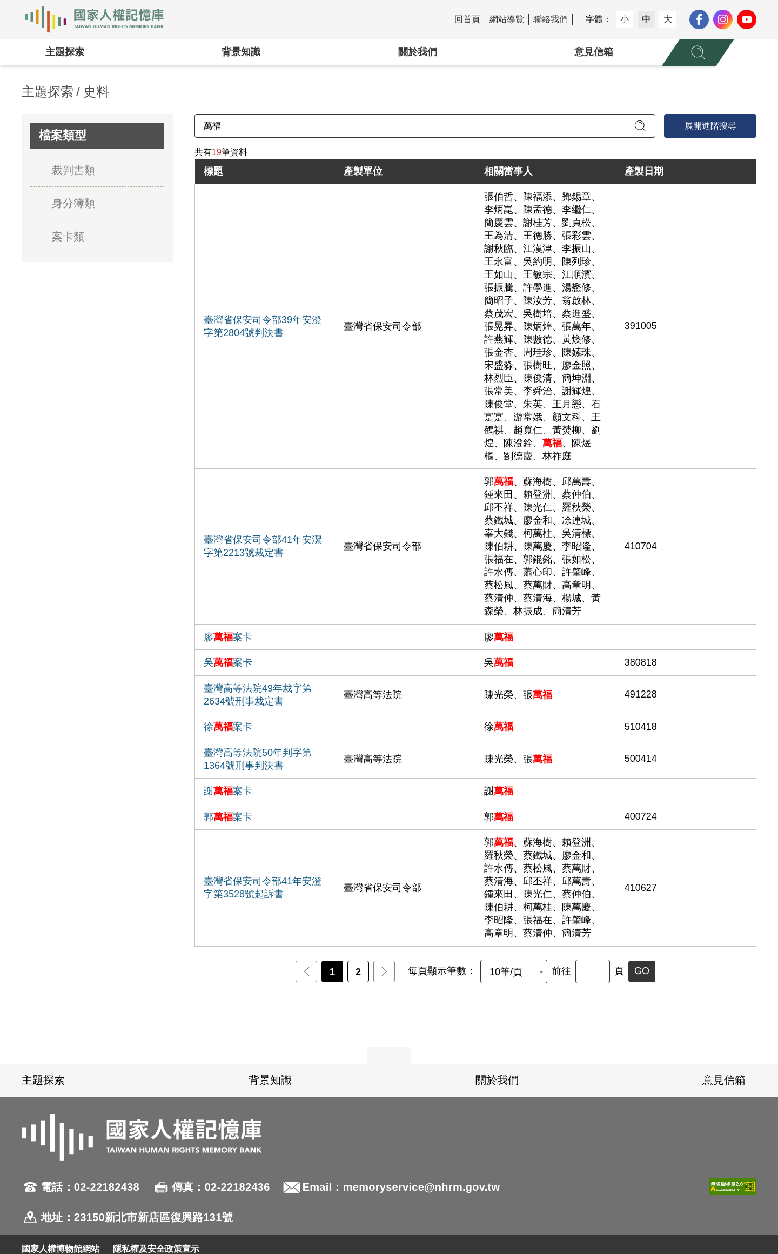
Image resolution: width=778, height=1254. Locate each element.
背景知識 (241, 51)
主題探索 (64, 51)
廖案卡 (228, 637)
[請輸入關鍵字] (424, 126)
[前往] (592, 971)
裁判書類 (73, 170)
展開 (389, 1055)
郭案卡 (228, 817)
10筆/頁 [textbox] (505, 972)
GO (641, 970)
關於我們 (417, 51)
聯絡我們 (550, 19)
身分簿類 (73, 203)
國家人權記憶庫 (100, 19)
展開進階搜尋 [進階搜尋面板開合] (710, 125)
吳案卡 (228, 662)
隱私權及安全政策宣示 (156, 1248)
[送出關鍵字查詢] (640, 125)
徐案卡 (228, 726)
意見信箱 (593, 51)
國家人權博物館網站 (60, 1248)
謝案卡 (228, 791)
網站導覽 (506, 19)
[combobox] (513, 971)
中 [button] (646, 19)
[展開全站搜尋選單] (698, 52)
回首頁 (467, 19)
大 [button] (667, 19)
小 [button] (624, 19)
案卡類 (68, 237)
